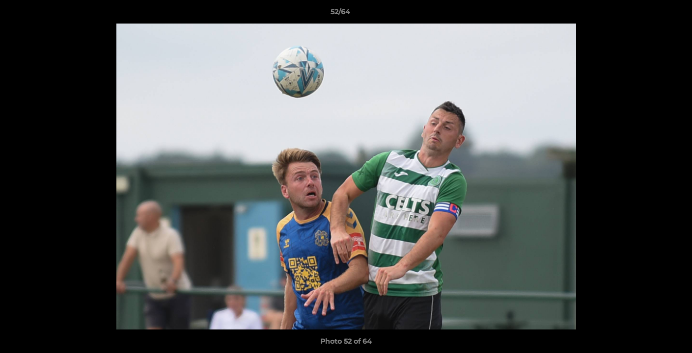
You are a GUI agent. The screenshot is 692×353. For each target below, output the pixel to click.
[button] (651, 14)
